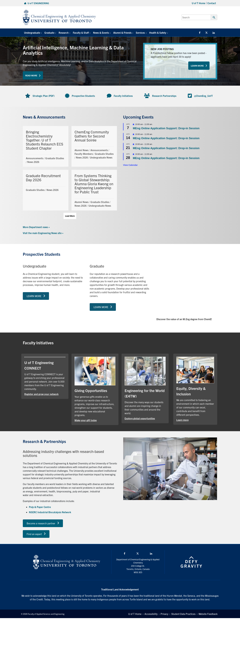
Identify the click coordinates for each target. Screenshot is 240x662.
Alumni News (81, 150)
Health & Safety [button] (157, 32)
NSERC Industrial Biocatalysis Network (50, 512)
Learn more (182, 419)
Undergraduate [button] (32, 32)
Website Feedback (208, 613)
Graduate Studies (54, 158)
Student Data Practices (183, 613)
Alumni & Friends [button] (122, 32)
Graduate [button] (49, 32)
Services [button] (140, 32)
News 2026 (33, 161)
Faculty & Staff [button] (81, 32)
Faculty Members (84, 153)
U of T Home (198, 3)
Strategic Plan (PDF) (43, 95)
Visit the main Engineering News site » (43, 232)
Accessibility (151, 613)
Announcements (34, 158)
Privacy (164, 613)
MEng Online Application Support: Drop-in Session (166, 128)
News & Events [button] (101, 32)
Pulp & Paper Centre (40, 506)
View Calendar (130, 165)
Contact (211, 3)
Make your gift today (86, 420)
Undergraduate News (101, 157)
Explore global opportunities (140, 418)
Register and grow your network (41, 394)
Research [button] (64, 32)
